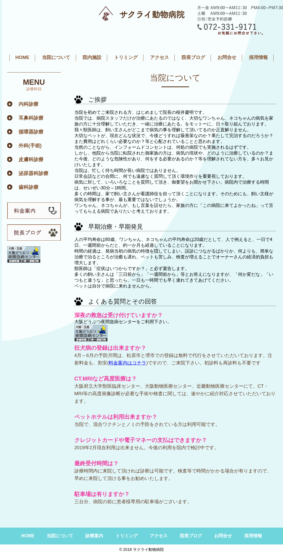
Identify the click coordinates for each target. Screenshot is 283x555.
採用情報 (258, 57)
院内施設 (92, 57)
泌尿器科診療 (33, 173)
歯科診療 (28, 187)
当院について (56, 57)
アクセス (159, 57)
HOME (22, 57)
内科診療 (28, 104)
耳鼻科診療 (31, 118)
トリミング (126, 57)
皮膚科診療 (31, 159)
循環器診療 (31, 132)
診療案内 (94, 535)
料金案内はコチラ (127, 363)
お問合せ (227, 57)
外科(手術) (30, 145)
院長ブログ (193, 57)
